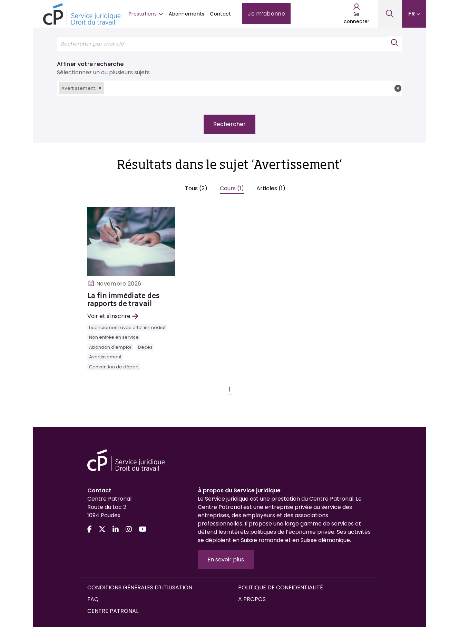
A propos (252, 599)
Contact (220, 13)
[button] (100, 88)
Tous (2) (196, 188)
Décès (145, 347)
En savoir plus (225, 559)
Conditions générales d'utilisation (139, 587)
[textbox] (253, 88)
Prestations (146, 13)
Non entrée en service (114, 337)
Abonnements (186, 13)
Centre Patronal (112, 611)
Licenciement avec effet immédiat (127, 327)
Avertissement (105, 357)
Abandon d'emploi (110, 347)
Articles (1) (270, 188)
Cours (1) (232, 188)
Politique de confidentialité (280, 587)
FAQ (93, 599)
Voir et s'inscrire (112, 316)
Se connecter (356, 14)
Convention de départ (114, 367)
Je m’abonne (266, 14)
